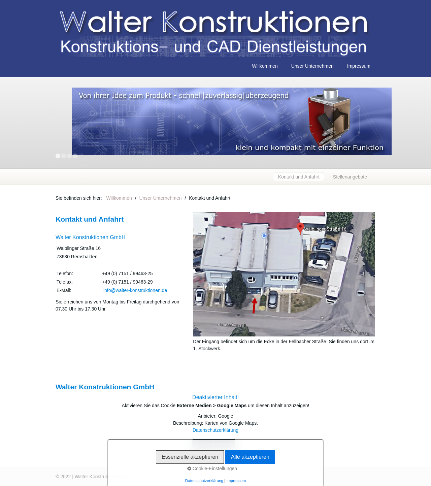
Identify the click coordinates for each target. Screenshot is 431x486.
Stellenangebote (350, 177)
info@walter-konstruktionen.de (135, 290)
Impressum (358, 66)
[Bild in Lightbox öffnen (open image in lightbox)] (284, 274)
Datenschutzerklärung (215, 430)
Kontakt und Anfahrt (299, 177)
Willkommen (264, 66)
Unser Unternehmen (312, 66)
